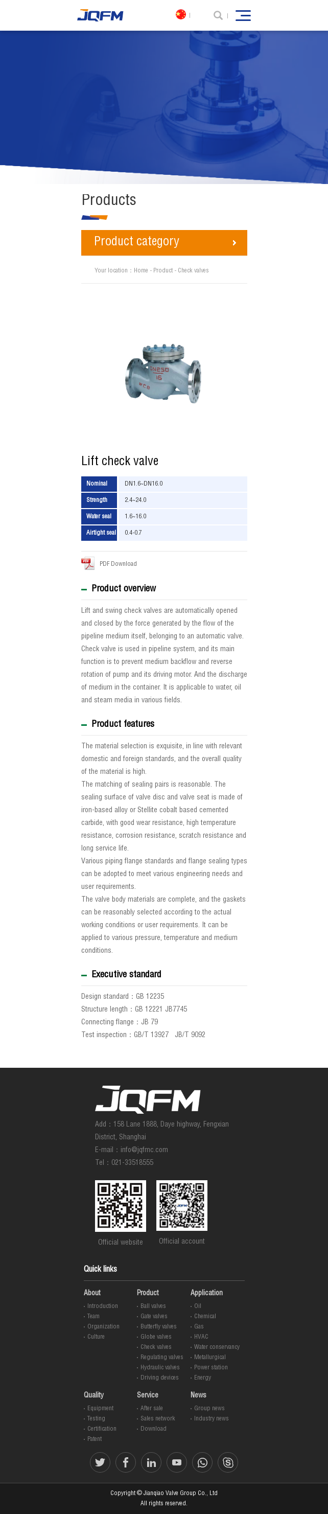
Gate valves (154, 1317)
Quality (94, 1396)
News (198, 1396)
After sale (151, 1409)
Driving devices (159, 1378)
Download (153, 1429)
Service (147, 1396)
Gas (199, 1327)
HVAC (201, 1337)
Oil (197, 1306)
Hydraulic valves (160, 1368)
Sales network (157, 1419)
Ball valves (153, 1306)
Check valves (193, 271)
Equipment (100, 1409)
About (92, 1293)
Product (163, 271)
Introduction (102, 1306)
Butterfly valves (158, 1327)
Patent (94, 1439)
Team (93, 1317)
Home (141, 271)
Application (207, 1293)
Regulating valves (161, 1358)
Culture (96, 1337)
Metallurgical (210, 1358)
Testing (96, 1419)
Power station (211, 1368)
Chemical (205, 1317)
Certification (101, 1429)
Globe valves (156, 1337)
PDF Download (109, 563)
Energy (202, 1378)
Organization (103, 1327)
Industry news (211, 1419)
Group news (209, 1409)
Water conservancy (217, 1347)
